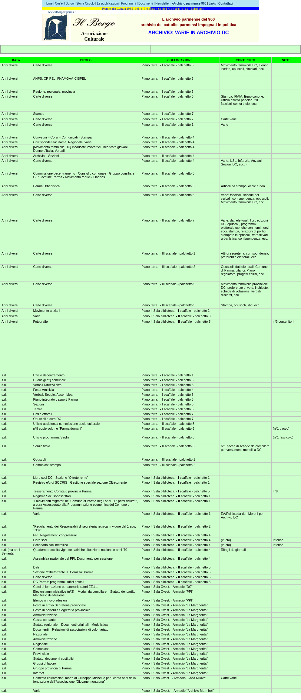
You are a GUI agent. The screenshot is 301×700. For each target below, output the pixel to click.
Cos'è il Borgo (64, 3)
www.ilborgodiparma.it (62, 12)
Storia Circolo (85, 3)
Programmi (128, 3)
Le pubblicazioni (108, 3)
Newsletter (162, 3)
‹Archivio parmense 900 (189, 3)
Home (49, 3)
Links (212, 3)
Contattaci (225, 3)
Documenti (145, 3)
